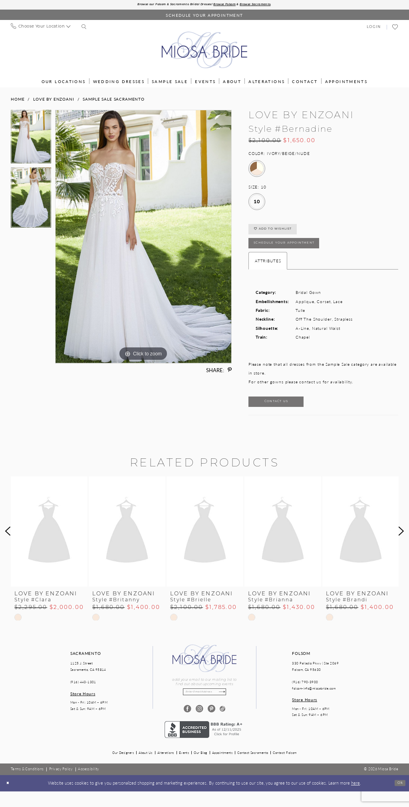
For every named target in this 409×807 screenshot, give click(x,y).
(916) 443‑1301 (83, 696)
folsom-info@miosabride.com (314, 702)
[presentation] (49, 545)
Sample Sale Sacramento (114, 100)
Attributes (268, 271)
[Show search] (84, 28)
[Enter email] (204, 706)
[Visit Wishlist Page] (395, 28)
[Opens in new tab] (204, 745)
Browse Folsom (232, 5)
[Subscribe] (229, 706)
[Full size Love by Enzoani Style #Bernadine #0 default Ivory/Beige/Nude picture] (143, 238)
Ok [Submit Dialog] (399, 799)
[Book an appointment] (204, 16)
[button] (374, 28)
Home (17, 100)
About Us (146, 768)
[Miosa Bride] (204, 51)
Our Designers (123, 768)
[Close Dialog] (9, 799)
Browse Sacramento (273, 5)
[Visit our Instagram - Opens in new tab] (199, 725)
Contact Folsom (284, 768)
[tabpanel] (31, 140)
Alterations (165, 768)
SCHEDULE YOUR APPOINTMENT (296, 251)
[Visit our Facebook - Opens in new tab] (186, 725)
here (355, 799)
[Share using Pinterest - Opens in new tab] (230, 371)
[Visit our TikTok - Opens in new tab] (222, 725)
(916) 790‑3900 (305, 696)
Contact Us (286, 414)
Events (184, 768)
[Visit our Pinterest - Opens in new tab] (210, 725)
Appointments (222, 768)
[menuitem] (40, 28)
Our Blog (200, 768)
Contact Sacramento (252, 768)
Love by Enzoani (53, 100)
